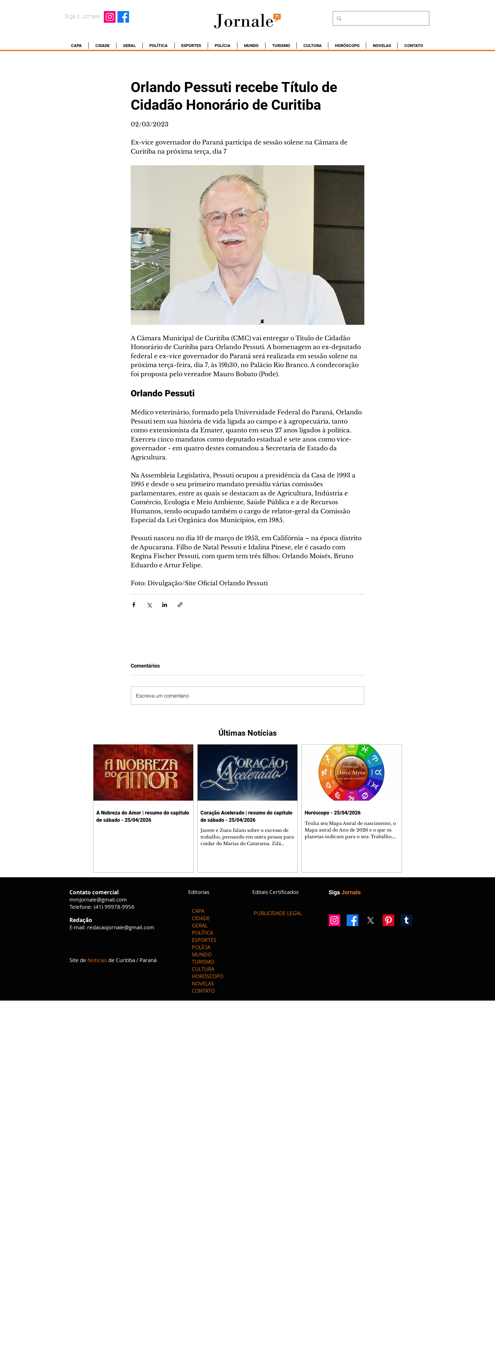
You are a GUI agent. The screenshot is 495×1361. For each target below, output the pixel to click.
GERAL (199, 925)
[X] (370, 920)
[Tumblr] (406, 920)
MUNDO (202, 954)
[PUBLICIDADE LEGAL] (278, 913)
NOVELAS (203, 983)
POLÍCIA (201, 947)
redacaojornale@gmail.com (120, 927)
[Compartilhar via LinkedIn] (165, 605)
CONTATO (203, 990)
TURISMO (203, 961)
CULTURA (203, 969)
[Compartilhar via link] (180, 605)
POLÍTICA (202, 932)
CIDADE (201, 918)
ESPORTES (204, 940)
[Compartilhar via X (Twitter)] (149, 605)
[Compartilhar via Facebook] (134, 605)
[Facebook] (123, 17)
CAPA (198, 911)
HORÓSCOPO (207, 976)
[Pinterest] (388, 920)
